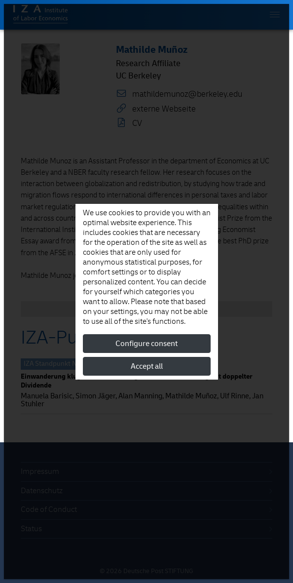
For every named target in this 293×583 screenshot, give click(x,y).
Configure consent (146, 344)
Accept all (147, 366)
